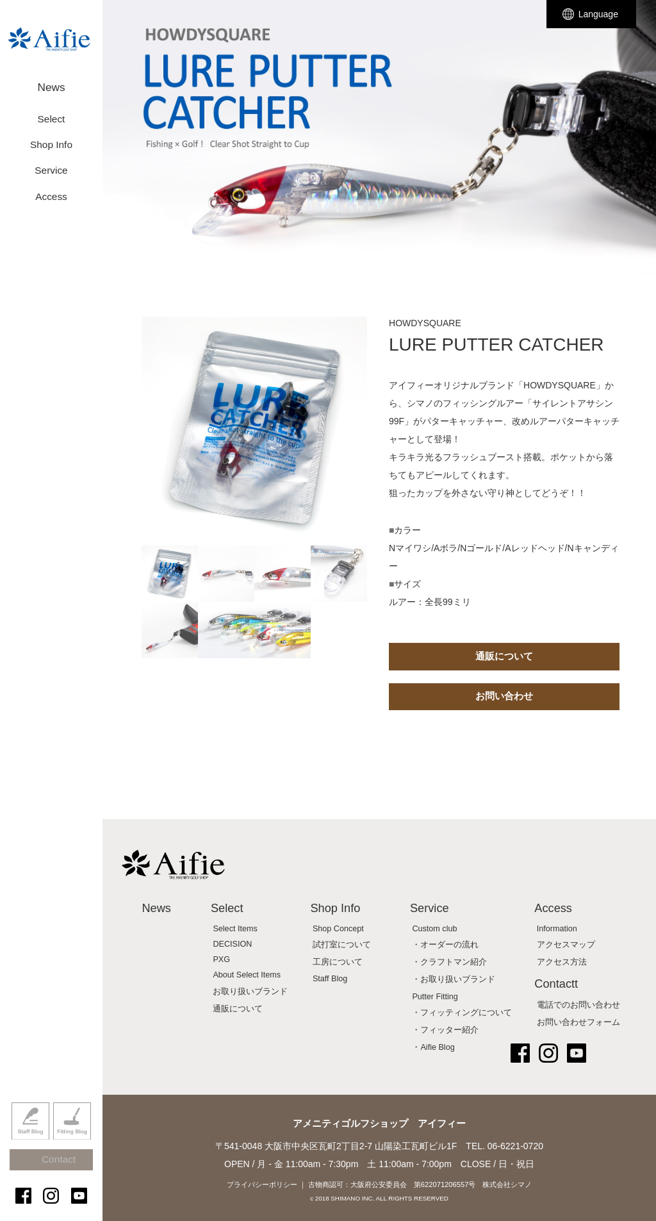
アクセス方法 (562, 962)
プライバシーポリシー (262, 1184)
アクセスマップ (566, 944)
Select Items (235, 928)
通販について (504, 656)
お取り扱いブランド (250, 991)
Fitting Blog (72, 1140)
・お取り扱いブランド (453, 979)
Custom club (434, 928)
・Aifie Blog (433, 1047)
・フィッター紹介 (445, 1030)
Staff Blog (30, 1140)
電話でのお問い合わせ (578, 1005)
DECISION (232, 944)
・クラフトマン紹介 (449, 962)
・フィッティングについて (462, 1012)
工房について (338, 962)
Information (557, 928)
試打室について (342, 944)
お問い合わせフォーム (578, 1022)
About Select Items (247, 974)
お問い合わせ (504, 695)
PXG (221, 959)
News (51, 81)
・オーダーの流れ (445, 944)
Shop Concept (338, 928)
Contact (57, 1171)
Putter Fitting (434, 996)
